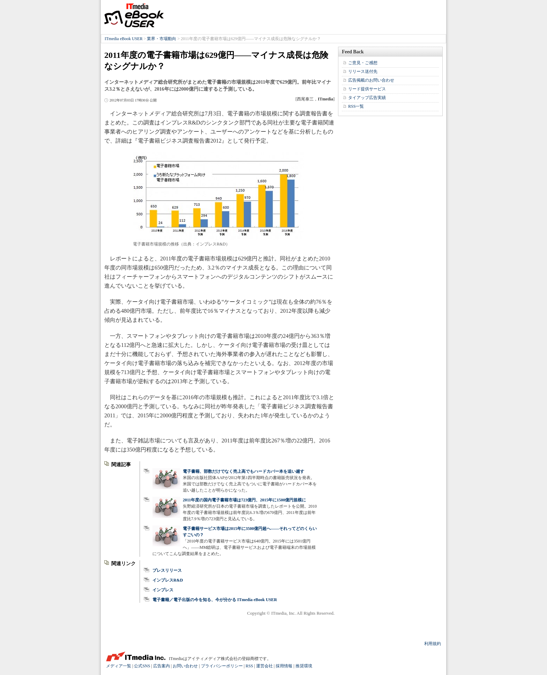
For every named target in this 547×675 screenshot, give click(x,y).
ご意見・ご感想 (362, 62)
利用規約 (432, 643)
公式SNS (142, 665)
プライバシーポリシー (222, 665)
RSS (249, 665)
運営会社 (264, 665)
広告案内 (161, 665)
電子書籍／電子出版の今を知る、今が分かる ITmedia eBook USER (214, 599)
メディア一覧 (118, 665)
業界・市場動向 (161, 38)
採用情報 (284, 665)
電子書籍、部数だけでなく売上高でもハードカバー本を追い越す (243, 471)
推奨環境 (303, 665)
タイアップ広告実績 (367, 97)
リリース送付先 (362, 71)
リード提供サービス (367, 88)
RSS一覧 (356, 106)
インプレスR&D (167, 580)
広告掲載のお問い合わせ (371, 80)
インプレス (162, 589)
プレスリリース (167, 570)
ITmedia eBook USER (134, 15)
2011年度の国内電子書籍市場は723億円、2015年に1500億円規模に (244, 500)
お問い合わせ (185, 665)
